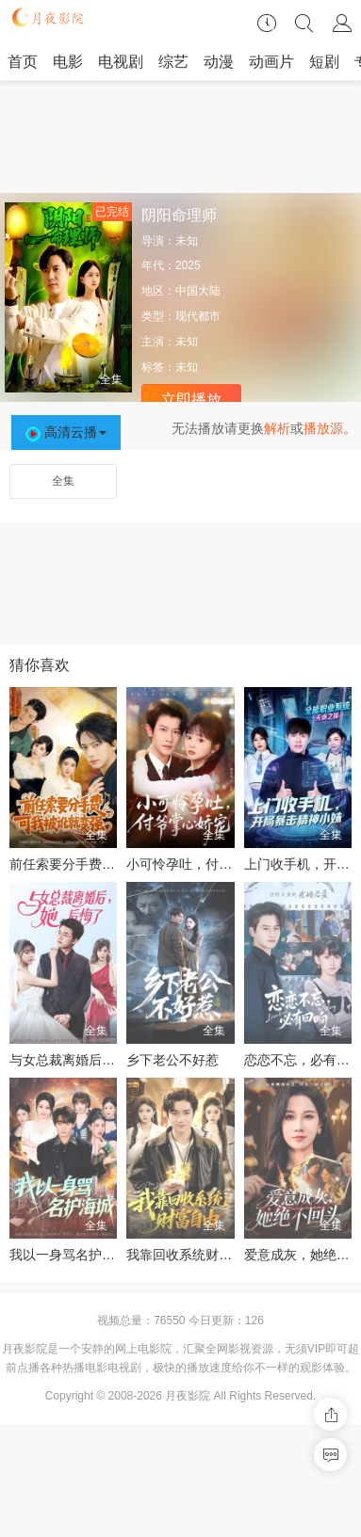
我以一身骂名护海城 (68, 1254)
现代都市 (198, 316)
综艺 (173, 62)
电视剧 (120, 62)
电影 (68, 62)
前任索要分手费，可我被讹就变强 (108, 864)
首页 (23, 62)
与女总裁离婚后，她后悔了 (88, 1059)
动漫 (219, 62)
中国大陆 (198, 290)
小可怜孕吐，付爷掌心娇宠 (205, 864)
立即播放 (191, 400)
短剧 (324, 62)
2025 (188, 265)
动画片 (271, 62)
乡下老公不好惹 (172, 1059)
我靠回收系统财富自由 (192, 1254)
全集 (63, 481)
